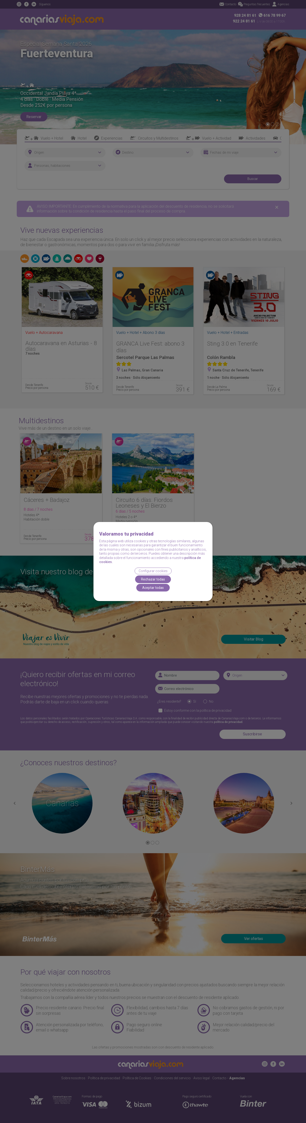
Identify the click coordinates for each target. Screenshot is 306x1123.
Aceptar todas (153, 588)
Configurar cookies (153, 571)
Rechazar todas (153, 579)
